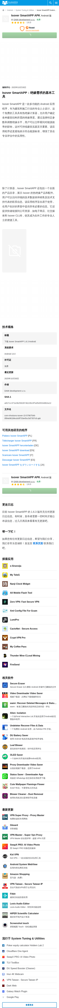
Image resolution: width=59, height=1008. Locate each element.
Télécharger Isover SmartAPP (17, 441)
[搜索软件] (50, 3)
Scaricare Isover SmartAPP (15, 455)
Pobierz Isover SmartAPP (14, 436)
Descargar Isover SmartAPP (16, 460)
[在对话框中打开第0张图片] (14, 251)
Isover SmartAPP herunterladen (18, 445)
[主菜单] (56, 3)
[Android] (10, 10)
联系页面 (38, 543)
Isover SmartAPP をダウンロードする (21, 465)
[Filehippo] (10, 3)
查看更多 (29, 1005)
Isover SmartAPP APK (31, 15)
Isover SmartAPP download (15, 450)
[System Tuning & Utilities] (25, 10)
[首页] (3, 10)
